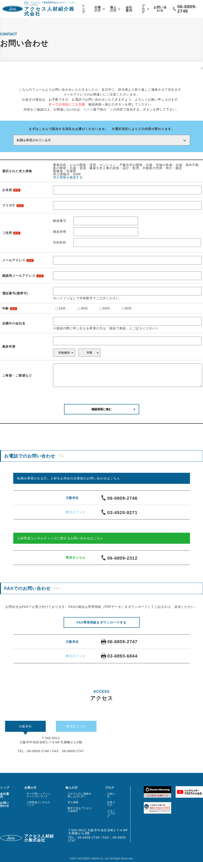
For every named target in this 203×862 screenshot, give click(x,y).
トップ (83, 9)
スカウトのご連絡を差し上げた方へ (79, 795)
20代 (62, 308)
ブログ (143, 9)
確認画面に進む (101, 409)
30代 (84, 308)
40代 (106, 308)
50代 (128, 308)
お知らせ (111, 795)
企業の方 (97, 9)
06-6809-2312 (119, 557)
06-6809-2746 (119, 497)
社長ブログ (111, 803)
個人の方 (113, 9)
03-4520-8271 (119, 512)
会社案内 (129, 9)
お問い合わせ (160, 9)
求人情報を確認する (68, 177)
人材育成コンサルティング (38, 803)
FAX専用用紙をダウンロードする (101, 622)
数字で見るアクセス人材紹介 (79, 809)
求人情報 (73, 802)
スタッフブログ (111, 814)
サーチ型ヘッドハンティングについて (38, 795)
